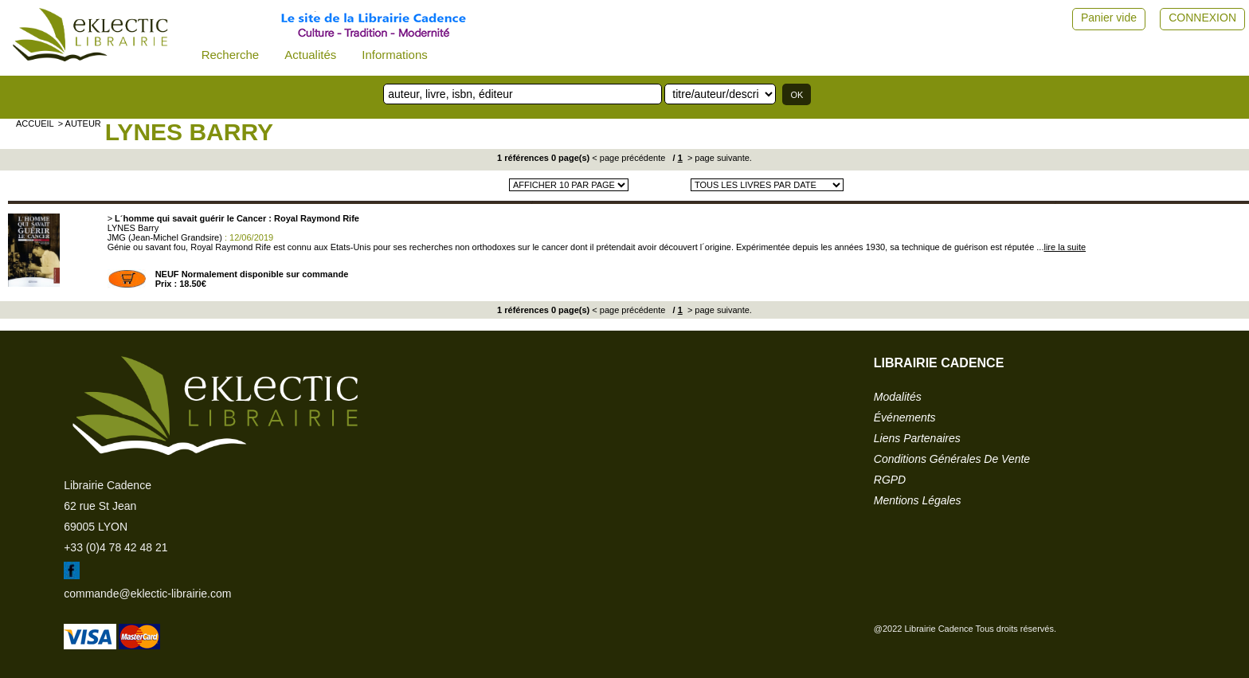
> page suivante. (718, 158)
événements (905, 417)
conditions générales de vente (952, 459)
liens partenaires (917, 438)
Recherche (231, 54)
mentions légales (917, 500)
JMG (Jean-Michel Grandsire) (165, 237)
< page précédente (628, 158)
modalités (898, 396)
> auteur (79, 123)
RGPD (890, 479)
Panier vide (1109, 17)
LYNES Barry (189, 132)
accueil (35, 123)
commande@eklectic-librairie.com (147, 593)
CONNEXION (1202, 17)
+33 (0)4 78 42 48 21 (115, 547)
